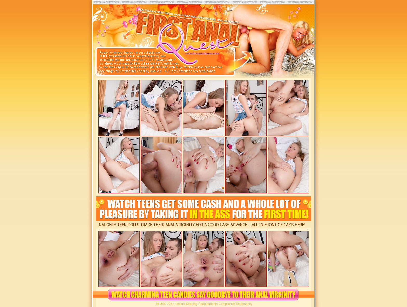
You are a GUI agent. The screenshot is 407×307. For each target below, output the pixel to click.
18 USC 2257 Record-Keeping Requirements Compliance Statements (203, 304)
